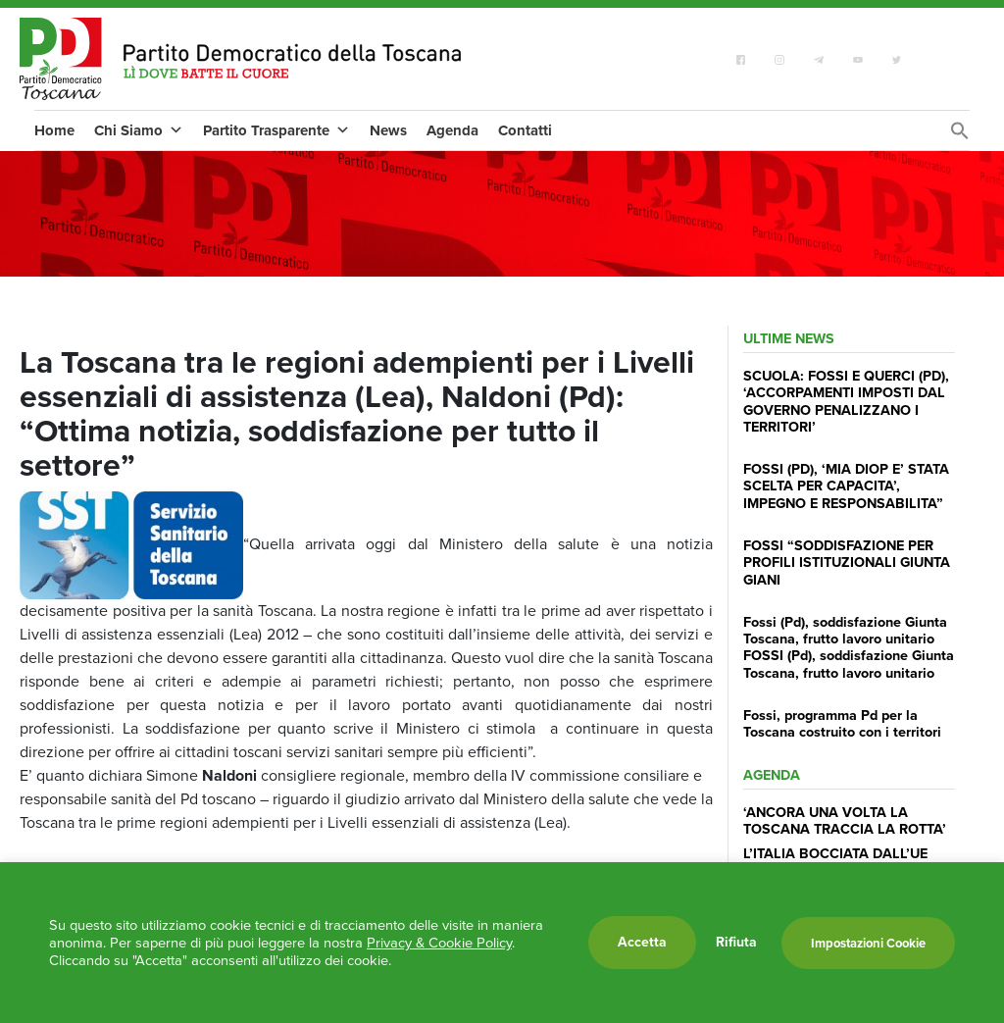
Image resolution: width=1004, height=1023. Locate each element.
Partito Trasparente (276, 130)
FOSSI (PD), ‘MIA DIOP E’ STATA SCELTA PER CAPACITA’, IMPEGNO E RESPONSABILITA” (846, 486)
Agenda (452, 130)
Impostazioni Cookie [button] (868, 943)
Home (54, 130)
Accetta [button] (642, 942)
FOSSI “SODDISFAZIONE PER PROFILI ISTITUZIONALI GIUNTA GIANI (846, 562)
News (388, 130)
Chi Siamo (138, 130)
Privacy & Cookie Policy (439, 942)
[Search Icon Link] (960, 136)
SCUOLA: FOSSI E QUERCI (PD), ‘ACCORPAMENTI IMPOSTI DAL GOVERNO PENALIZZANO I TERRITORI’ (846, 401)
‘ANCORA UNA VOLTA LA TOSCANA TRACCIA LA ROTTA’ (844, 820)
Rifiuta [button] (736, 942)
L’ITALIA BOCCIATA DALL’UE (835, 853)
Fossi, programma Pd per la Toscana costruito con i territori (842, 723)
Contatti (525, 130)
